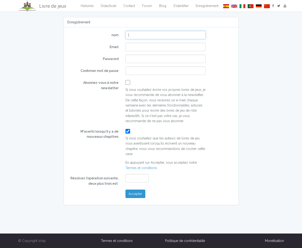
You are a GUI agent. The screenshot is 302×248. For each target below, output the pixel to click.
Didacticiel (108, 6)
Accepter (135, 194)
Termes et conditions (141, 168)
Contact (129, 6)
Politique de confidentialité (185, 241)
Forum (147, 6)
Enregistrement (207, 6)
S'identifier (181, 6)
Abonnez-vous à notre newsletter (100, 85)
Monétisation (274, 241)
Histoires (87, 6)
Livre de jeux (42, 6)
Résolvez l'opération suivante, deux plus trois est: (94, 180)
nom (114, 35)
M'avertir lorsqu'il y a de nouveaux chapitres (99, 134)
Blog (162, 6)
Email (114, 47)
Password (110, 59)
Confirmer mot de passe (99, 71)
